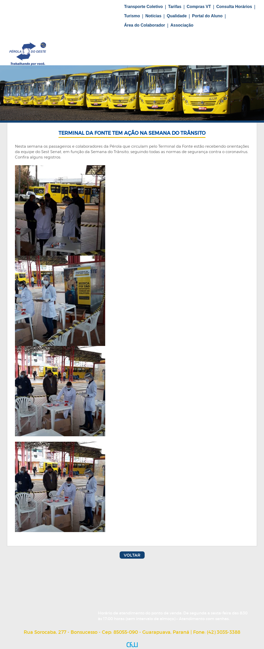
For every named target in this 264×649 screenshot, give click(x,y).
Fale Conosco (59, 30)
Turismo (132, 16)
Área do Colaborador (144, 25)
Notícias (153, 16)
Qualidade (177, 16)
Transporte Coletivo (143, 6)
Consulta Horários (234, 6)
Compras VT (199, 6)
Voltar (132, 555)
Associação (181, 25)
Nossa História (69, 9)
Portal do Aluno (207, 16)
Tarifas (174, 6)
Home (39, 9)
